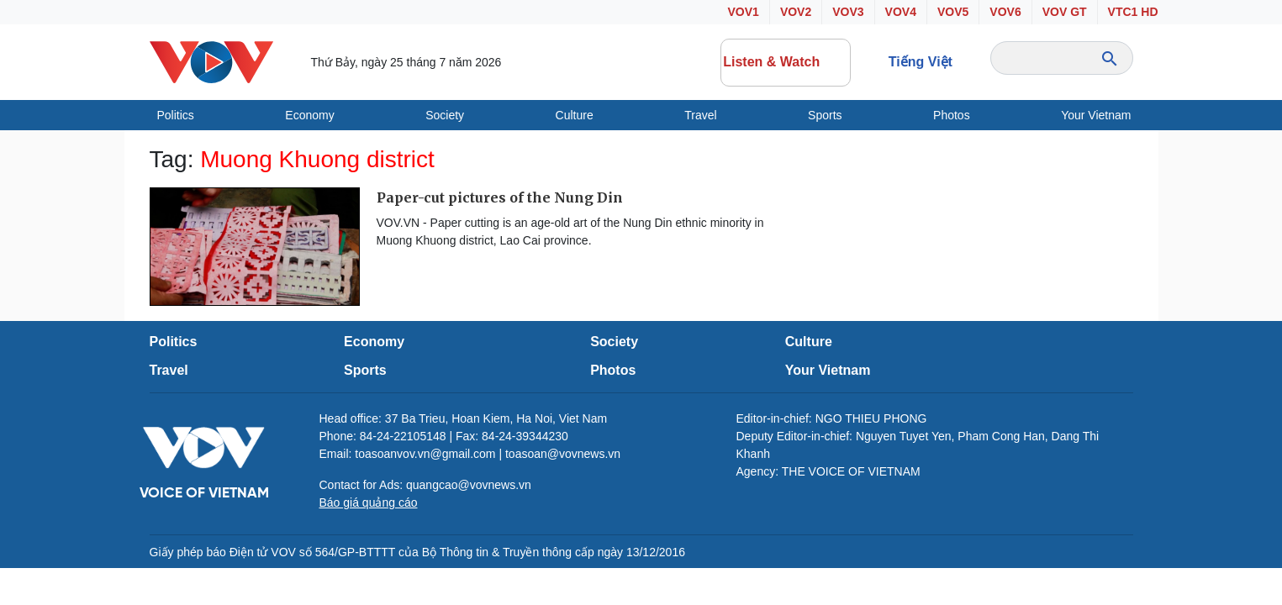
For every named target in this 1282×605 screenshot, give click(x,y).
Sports (824, 115)
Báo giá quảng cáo (368, 502)
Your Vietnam (1096, 115)
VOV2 (795, 11)
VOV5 (952, 11)
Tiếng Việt (920, 62)
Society (444, 115)
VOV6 (1005, 11)
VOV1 (743, 11)
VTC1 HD (1133, 11)
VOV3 (847, 11)
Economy (309, 115)
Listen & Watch (785, 62)
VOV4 (900, 11)
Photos (951, 115)
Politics (175, 115)
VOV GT (1064, 11)
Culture (575, 115)
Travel (700, 115)
